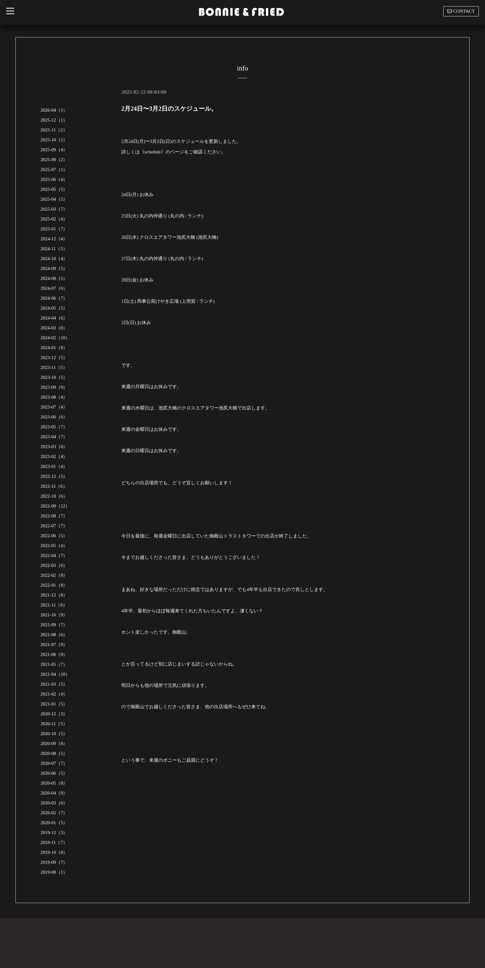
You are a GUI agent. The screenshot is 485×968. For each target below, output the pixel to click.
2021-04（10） (55, 674)
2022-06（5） (54, 535)
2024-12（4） (54, 238)
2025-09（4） (54, 149)
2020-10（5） (54, 733)
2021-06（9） (54, 654)
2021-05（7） (54, 664)
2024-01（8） (54, 347)
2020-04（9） (54, 792)
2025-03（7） (54, 209)
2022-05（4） (54, 545)
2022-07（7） (54, 525)
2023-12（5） (54, 357)
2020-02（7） (54, 812)
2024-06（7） (54, 298)
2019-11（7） (54, 842)
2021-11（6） (54, 604)
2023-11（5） (54, 367)
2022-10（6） (54, 496)
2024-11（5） (54, 248)
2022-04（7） (54, 555)
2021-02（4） (54, 694)
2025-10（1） (54, 139)
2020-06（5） (54, 773)
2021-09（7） (54, 624)
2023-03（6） (54, 446)
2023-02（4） (54, 456)
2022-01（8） (54, 585)
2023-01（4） (54, 466)
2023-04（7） (54, 436)
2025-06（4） (54, 179)
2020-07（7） (54, 763)
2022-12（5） (54, 476)
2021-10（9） (54, 614)
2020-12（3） (54, 713)
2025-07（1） (54, 169)
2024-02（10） (55, 337)
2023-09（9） (54, 387)
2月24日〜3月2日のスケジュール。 (169, 108)
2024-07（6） (54, 288)
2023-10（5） (54, 377)
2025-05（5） (54, 189)
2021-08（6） (54, 634)
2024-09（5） (54, 268)
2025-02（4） (54, 218)
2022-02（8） (54, 575)
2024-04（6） (54, 317)
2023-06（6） (54, 416)
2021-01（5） (54, 703)
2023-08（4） (54, 397)
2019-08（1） (54, 872)
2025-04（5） (54, 199)
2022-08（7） (54, 515)
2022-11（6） (54, 486)
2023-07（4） (54, 407)
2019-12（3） (54, 832)
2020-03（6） (54, 802)
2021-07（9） (54, 644)
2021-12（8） (54, 595)
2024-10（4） (54, 258)
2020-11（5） (54, 723)
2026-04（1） (54, 110)
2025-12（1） (54, 120)
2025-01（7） (54, 228)
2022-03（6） (54, 565)
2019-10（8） (54, 852)
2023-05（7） (54, 426)
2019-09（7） (54, 862)
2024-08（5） (54, 278)
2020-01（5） (54, 822)
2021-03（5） (54, 684)
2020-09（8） (54, 743)
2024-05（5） (54, 308)
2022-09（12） (55, 505)
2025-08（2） (54, 159)
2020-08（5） (54, 753)
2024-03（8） (54, 327)
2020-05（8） (54, 783)
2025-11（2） (54, 129)
